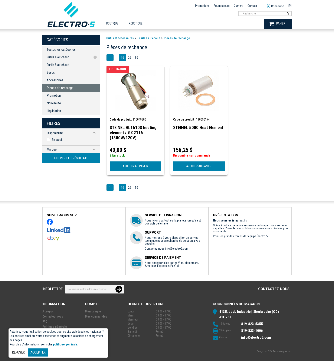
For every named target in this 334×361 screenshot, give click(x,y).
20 (129, 57)
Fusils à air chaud (58, 57)
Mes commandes (96, 316)
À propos (48, 311)
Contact (252, 5)
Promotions (202, 5)
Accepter (38, 352)
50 (136, 57)
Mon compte (93, 311)
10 (122, 57)
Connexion (275, 6)
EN (290, 5)
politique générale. (65, 344)
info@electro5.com (177, 248)
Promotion (54, 95)
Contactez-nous (273, 289)
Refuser (18, 352)
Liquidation (54, 111)
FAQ (44, 321)
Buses (51, 72)
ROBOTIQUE (136, 23)
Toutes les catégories (61, 49)
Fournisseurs (222, 5)
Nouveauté (54, 103)
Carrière (238, 5)
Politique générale (54, 326)
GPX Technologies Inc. (280, 351)
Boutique (112, 23)
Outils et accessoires (120, 38)
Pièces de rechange (60, 88)
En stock (57, 139)
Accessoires (55, 80)
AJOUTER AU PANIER (135, 166)
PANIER (277, 24)
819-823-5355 (252, 324)
